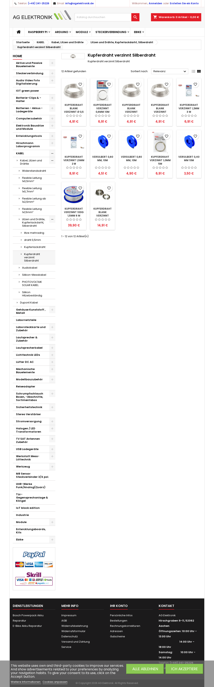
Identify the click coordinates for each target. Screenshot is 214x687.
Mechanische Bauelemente (25, 370)
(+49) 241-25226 (38, 3)
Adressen (116, 631)
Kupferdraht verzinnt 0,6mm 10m (102, 108)
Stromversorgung (29, 421)
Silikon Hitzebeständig (32, 293)
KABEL (20, 153)
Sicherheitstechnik (29, 407)
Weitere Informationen (26, 682)
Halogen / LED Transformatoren (28, 430)
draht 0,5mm (32, 240)
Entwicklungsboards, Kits (31, 530)
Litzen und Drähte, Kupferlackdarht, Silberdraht (33, 222)
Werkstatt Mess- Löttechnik (27, 457)
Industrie (22, 515)
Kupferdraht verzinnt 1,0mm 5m (160, 160)
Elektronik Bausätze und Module (30, 127)
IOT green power (27, 91)
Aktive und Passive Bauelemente (29, 64)
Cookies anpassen (55, 682)
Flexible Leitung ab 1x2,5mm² (34, 200)
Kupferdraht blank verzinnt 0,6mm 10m (160, 110)
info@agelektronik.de (79, 3)
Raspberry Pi (37, 32)
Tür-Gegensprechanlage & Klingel (32, 497)
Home (17, 56)
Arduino (61, 32)
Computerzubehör (29, 118)
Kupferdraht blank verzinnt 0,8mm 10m (131, 110)
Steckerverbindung (110, 32)
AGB (64, 621)
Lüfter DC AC (25, 362)
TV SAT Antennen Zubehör (28, 440)
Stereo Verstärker (28, 414)
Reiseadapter (25, 386)
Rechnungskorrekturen (125, 626)
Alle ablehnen (145, 668)
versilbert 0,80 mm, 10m (131, 158)
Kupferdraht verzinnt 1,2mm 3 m (189, 108)
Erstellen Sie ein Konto (184, 3)
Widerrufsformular (73, 631)
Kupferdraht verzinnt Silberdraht (32, 257)
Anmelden (155, 3)
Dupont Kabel (29, 302)
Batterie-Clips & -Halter (28, 99)
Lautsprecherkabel (29, 348)
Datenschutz (69, 636)
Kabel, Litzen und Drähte (31, 162)
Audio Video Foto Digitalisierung (28, 82)
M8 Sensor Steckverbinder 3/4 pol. (32, 475)
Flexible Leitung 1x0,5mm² (32, 179)
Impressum (68, 615)
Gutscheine (117, 636)
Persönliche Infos (121, 615)
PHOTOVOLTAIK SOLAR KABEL (32, 283)
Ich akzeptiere (184, 668)
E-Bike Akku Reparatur (27, 626)
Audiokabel (29, 268)
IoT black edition (28, 508)
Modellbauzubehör (29, 379)
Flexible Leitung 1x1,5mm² (32, 210)
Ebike (137, 32)
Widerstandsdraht (34, 171)
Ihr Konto (119, 605)
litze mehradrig (34, 233)
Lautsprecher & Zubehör (26, 339)
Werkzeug (23, 466)
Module (82, 32)
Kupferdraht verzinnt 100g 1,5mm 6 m (74, 212)
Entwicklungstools (29, 136)
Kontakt (166, 605)
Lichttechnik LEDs (28, 355)
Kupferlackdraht (34, 247)
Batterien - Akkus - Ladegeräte (29, 109)
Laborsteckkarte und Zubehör (31, 328)
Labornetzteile (26, 320)
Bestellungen (118, 621)
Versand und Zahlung (75, 642)
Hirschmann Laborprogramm (28, 144)
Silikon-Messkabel (34, 275)
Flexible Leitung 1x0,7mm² (32, 189)
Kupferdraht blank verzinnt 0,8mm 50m (102, 214)
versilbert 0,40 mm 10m (188, 158)
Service (66, 647)
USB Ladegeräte (27, 449)
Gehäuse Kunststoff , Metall (30, 311)
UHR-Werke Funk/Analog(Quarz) (30, 485)
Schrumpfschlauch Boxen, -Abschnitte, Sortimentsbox (29, 397)
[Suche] (107, 17)
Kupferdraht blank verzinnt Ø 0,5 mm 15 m (74, 110)
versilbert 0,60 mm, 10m (102, 158)
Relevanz (170, 71)
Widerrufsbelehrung (74, 626)
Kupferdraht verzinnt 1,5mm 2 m (73, 160)
